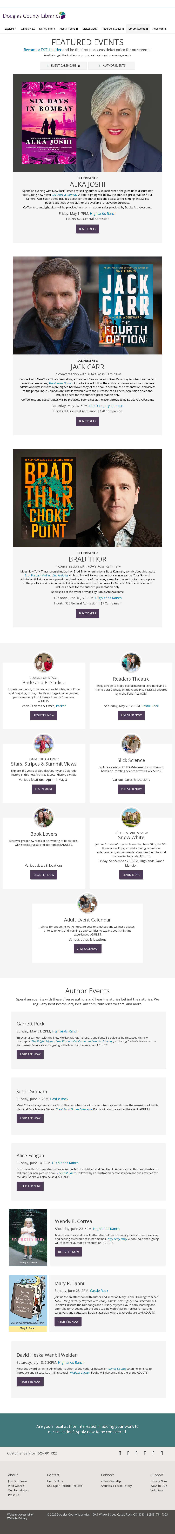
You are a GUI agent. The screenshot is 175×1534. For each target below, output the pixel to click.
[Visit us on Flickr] (161, 1454)
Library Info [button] (47, 28)
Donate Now (159, 1481)
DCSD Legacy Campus (106, 405)
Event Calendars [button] (63, 65)
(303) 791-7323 (47, 1453)
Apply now (85, 1431)
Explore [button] (11, 28)
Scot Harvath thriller (38, 575)
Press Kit (13, 1495)
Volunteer (157, 1490)
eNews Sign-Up (111, 1481)
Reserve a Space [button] (113, 28)
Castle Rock (150, 706)
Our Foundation (18, 1490)
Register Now (43, 715)
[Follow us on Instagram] (136, 1454)
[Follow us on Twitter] (128, 1454)
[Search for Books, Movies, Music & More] (125, 16)
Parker (61, 706)
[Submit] (166, 16)
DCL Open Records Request (64, 1486)
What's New (28, 28)
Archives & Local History (116, 1486)
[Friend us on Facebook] (120, 1454)
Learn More (44, 789)
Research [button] (159, 28)
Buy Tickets (87, 229)
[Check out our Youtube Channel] (153, 1454)
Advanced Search (161, 21)
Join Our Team (17, 1481)
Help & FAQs (55, 1481)
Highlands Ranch (103, 213)
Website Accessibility (20, 1514)
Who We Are (16, 1486)
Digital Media (90, 28)
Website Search (129, 21)
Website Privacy (17, 1518)
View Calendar (87, 949)
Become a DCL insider (43, 50)
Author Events (112, 65)
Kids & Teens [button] (68, 28)
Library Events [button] (138, 28)
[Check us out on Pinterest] (145, 1454)
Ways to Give (159, 1486)
